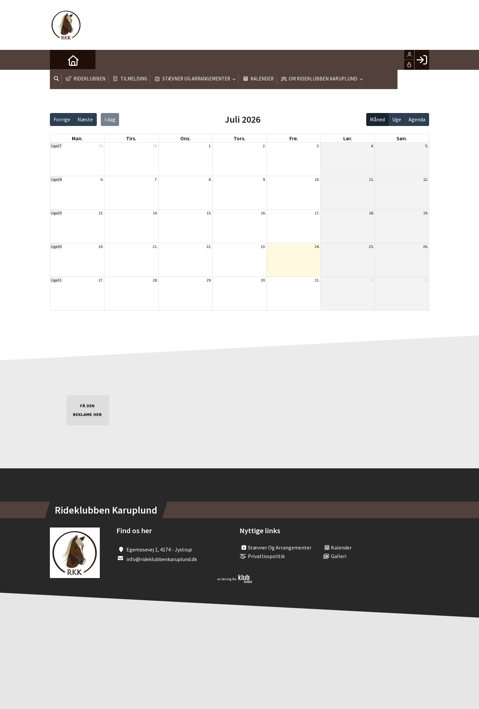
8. (210, 179)
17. (317, 212)
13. (100, 212)
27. (100, 280)
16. (263, 212)
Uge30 (56, 246)
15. (209, 212)
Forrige (62, 119)
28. (155, 280)
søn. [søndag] (402, 138)
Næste (85, 119)
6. (101, 179)
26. (425, 246)
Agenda (416, 119)
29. (100, 145)
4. (372, 145)
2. (264, 145)
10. (317, 179)
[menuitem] (60, 60)
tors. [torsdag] (239, 138)
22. (209, 246)
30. (155, 145)
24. (317, 246)
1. (210, 145)
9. (264, 179)
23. (263, 246)
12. (425, 179)
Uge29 (56, 212)
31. (317, 280)
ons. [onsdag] (185, 138)
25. (371, 246)
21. (155, 246)
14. (155, 212)
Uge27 (56, 145)
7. (156, 179)
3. (318, 145)
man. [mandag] (77, 138)
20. (100, 246)
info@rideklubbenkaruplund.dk (161, 559)
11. (371, 179)
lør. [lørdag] (347, 138)
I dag (109, 119)
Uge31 (56, 280)
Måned (377, 119)
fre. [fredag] (293, 138)
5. (426, 145)
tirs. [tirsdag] (131, 138)
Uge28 (56, 179)
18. (371, 212)
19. (425, 212)
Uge (396, 119)
